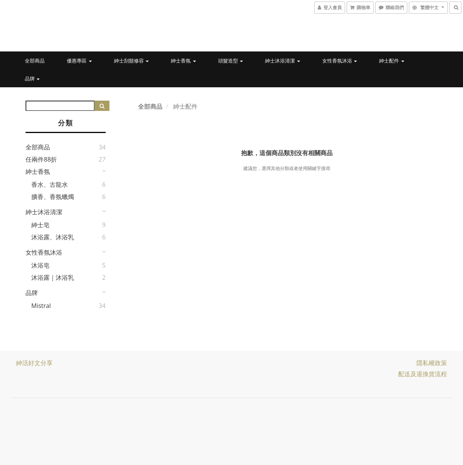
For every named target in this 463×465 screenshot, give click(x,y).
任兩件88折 (41, 159)
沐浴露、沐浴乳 (52, 237)
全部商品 (35, 60)
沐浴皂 (40, 265)
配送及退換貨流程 (422, 374)
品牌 (32, 78)
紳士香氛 (183, 60)
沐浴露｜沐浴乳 (52, 277)
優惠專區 (79, 60)
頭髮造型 (230, 60)
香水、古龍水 (49, 184)
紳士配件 (391, 60)
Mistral (41, 305)
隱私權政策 (431, 363)
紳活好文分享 (34, 363)
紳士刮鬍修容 (131, 60)
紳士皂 (40, 225)
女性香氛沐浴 (339, 60)
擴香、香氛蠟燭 (52, 196)
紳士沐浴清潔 (282, 60)
